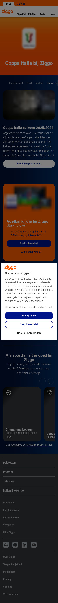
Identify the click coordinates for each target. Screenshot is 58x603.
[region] (28, 301)
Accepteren (29, 315)
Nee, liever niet (29, 324)
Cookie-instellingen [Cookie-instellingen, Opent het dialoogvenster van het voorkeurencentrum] (29, 333)
